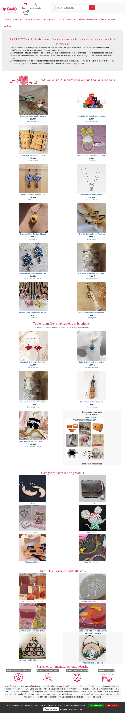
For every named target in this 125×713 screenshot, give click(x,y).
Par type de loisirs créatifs (32, 587)
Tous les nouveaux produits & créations (52, 327)
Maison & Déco (32, 519)
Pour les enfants (92, 519)
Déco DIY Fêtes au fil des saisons (93, 617)
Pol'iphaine (92, 160)
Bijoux (32, 489)
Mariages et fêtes (32, 548)
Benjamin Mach (91, 200)
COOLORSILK (33, 367)
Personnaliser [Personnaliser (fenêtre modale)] (51, 709)
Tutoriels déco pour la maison (92, 588)
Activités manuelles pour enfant (32, 617)
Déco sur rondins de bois (92, 649)
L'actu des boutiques (80, 327)
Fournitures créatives (92, 548)
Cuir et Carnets (92, 407)
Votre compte (110, 4)
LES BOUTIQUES (12, 19)
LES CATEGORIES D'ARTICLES (40, 19)
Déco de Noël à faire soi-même (32, 646)
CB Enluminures (33, 200)
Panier (100, 11)
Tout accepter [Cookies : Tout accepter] (96, 705)
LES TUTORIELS (67, 19)
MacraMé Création (91, 367)
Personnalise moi (33, 121)
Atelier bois (33, 239)
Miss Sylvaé (92, 318)
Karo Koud (33, 318)
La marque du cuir (92, 121)
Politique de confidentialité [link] (71, 709)
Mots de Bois (33, 160)
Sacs (92, 489)
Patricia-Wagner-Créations (33, 278)
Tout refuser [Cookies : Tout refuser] (112, 705)
